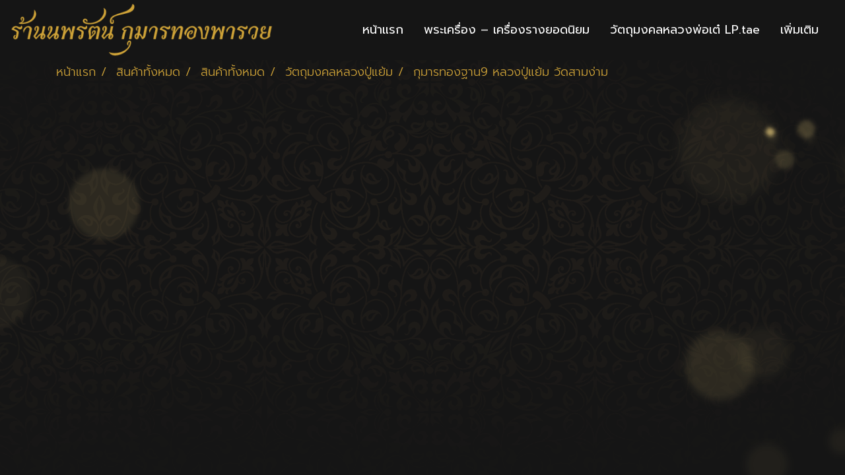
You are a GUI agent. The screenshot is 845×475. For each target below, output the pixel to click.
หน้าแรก (382, 29)
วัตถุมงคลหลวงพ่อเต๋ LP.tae (685, 29)
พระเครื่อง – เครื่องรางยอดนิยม (507, 29)
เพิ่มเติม (799, 29)
